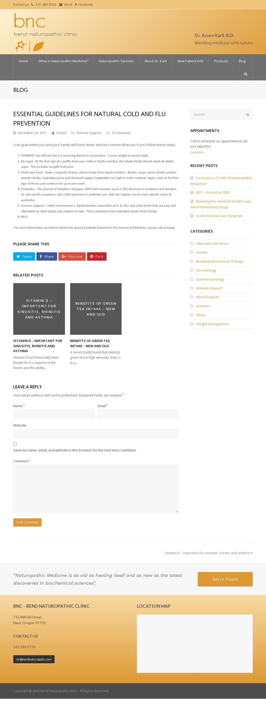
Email (68, 4)
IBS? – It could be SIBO (213, 192)
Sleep (200, 314)
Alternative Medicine (212, 243)
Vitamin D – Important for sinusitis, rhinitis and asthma (37, 345)
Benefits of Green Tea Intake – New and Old (90, 343)
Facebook (85, 4)
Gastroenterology (210, 279)
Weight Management (212, 324)
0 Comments (121, 133)
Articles (202, 252)
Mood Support (207, 297)
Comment (21, 461)
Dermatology (206, 270)
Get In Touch (225, 579)
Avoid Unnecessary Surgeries (219, 215)
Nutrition (203, 306)
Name (19, 405)
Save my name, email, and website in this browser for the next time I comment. (74, 450)
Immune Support (88, 133)
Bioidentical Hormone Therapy (220, 261)
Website (19, 425)
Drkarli (61, 133)
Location (197, 152)
